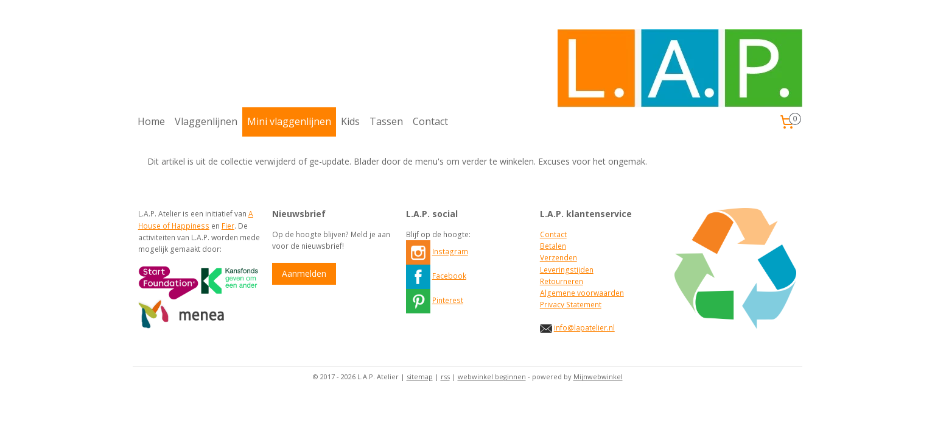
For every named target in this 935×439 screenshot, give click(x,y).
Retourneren (561, 281)
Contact (430, 121)
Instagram (450, 251)
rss (445, 376)
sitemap (420, 376)
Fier (228, 226)
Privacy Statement (570, 304)
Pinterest (447, 300)
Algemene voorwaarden (582, 293)
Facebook (449, 276)
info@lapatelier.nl (584, 328)
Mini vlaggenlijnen (289, 121)
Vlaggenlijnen (206, 121)
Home (151, 121)
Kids (350, 121)
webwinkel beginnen (492, 376)
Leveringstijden (567, 270)
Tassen (386, 121)
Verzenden (558, 257)
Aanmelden (304, 273)
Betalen (553, 246)
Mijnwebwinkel (598, 376)
